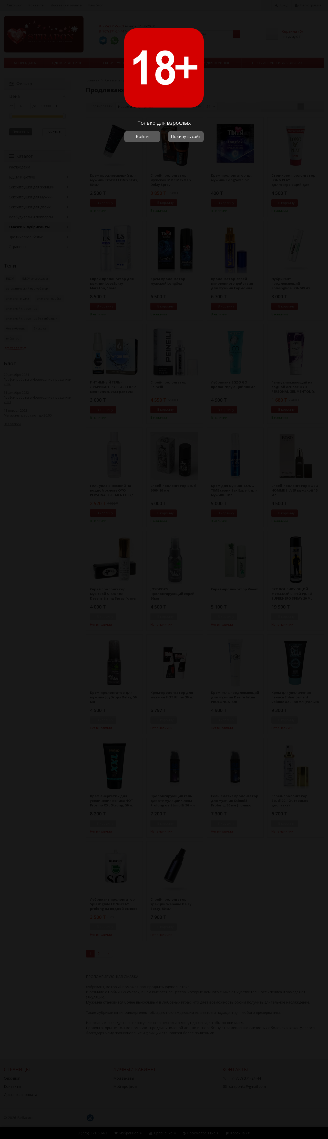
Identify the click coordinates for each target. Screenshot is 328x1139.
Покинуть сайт (186, 136)
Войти (142, 136)
